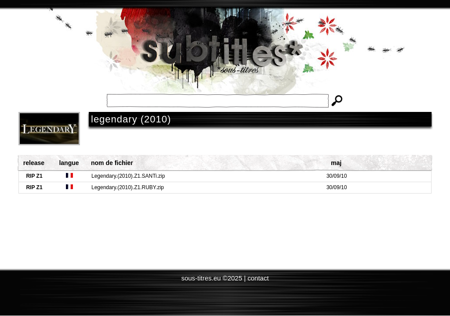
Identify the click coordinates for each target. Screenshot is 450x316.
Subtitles (225, 57)
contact (258, 278)
